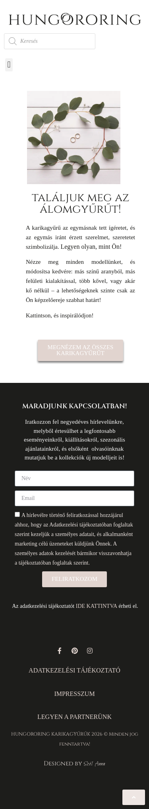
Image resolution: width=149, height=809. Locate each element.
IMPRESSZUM (74, 693)
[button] (9, 64)
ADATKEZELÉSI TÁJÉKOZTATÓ (74, 670)
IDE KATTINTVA (96, 606)
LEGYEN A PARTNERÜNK (74, 716)
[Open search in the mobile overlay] (49, 41)
